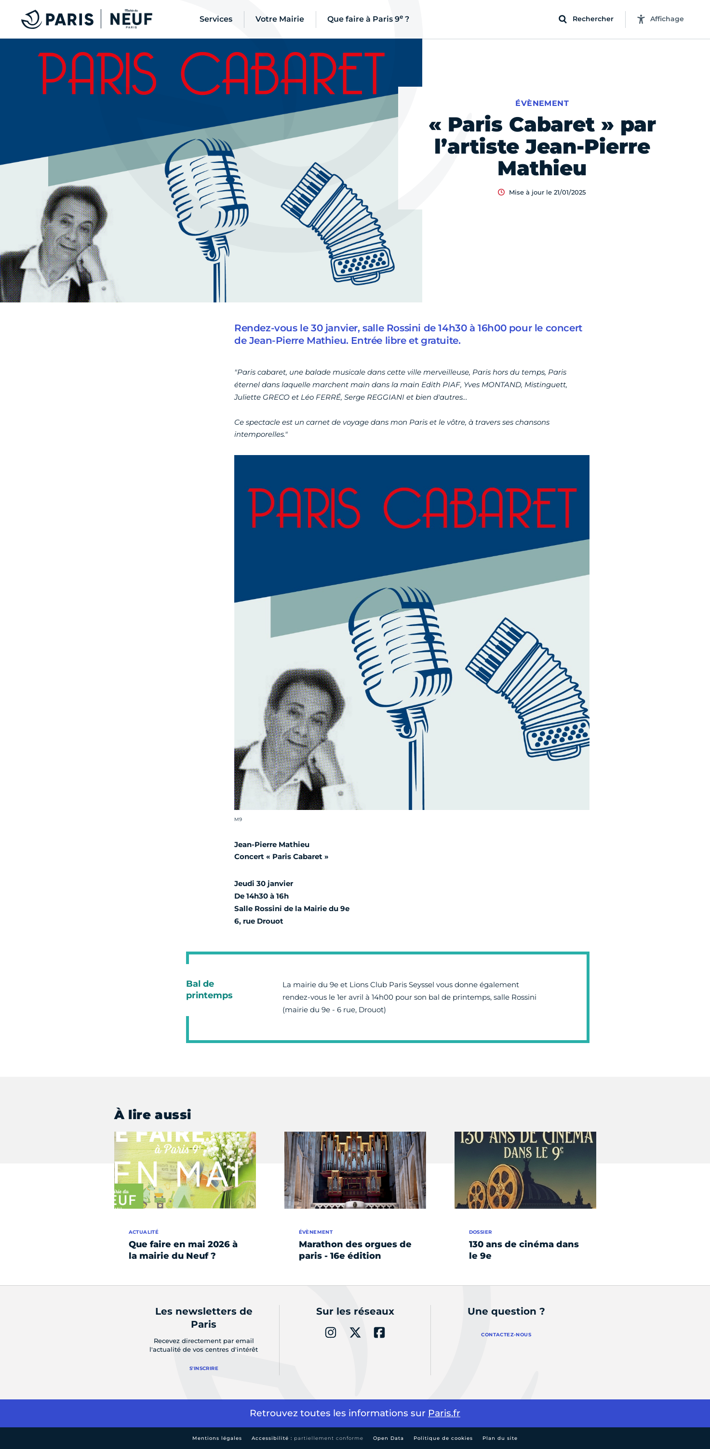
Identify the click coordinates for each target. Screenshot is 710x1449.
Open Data (388, 1438)
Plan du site (500, 1438)
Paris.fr (444, 1413)
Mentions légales (217, 1438)
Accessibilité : (307, 1438)
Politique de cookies (443, 1438)
